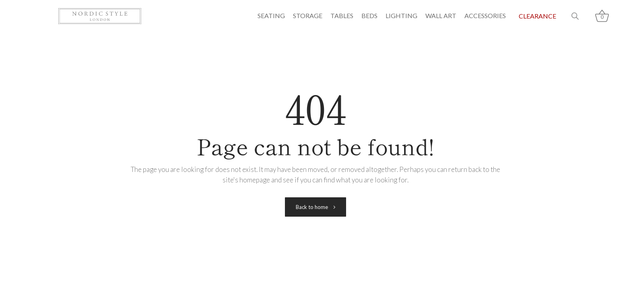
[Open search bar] (575, 16)
